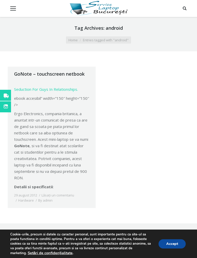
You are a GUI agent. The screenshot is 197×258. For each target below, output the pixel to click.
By (45, 200)
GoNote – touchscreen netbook (49, 74)
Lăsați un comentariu (58, 195)
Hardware (26, 200)
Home (73, 40)
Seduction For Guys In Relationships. (46, 89)
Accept (172, 243)
